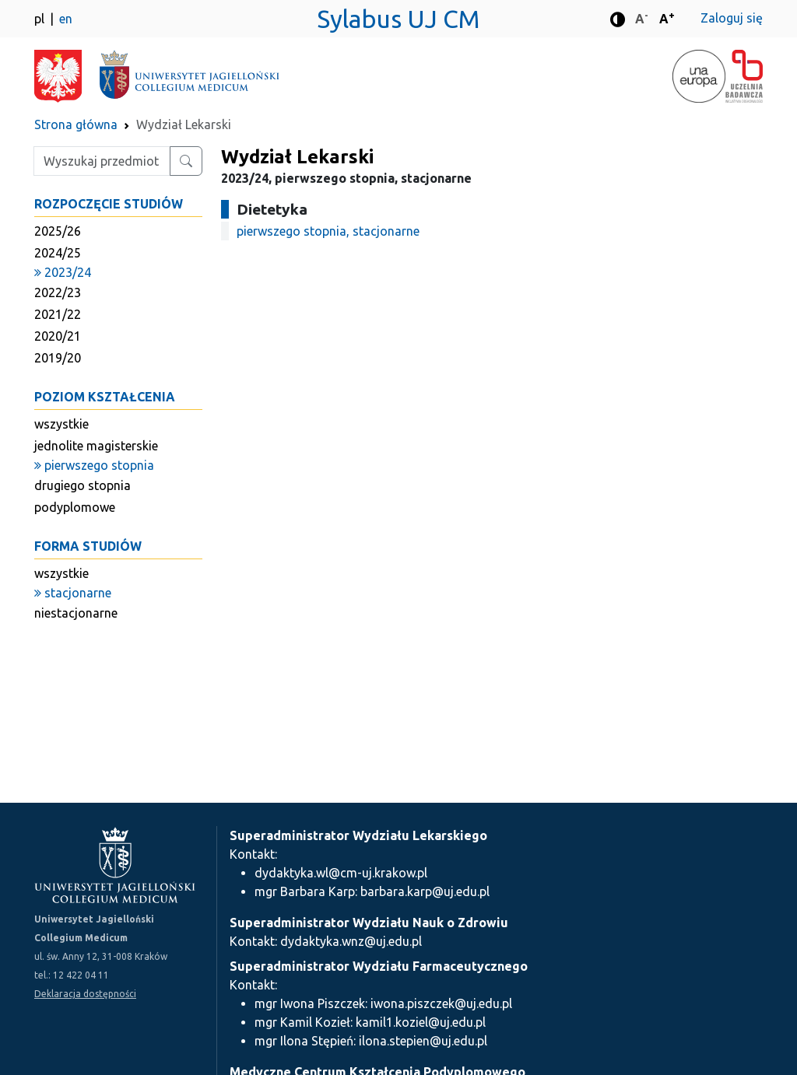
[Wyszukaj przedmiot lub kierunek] (186, 161)
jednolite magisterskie (96, 446)
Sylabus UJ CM (398, 19)
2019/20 (57, 358)
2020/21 (57, 336)
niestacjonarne (76, 613)
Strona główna (76, 124)
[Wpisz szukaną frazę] (101, 161)
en (65, 19)
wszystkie (61, 424)
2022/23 (57, 292)
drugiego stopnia (82, 485)
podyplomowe (74, 507)
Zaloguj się (731, 18)
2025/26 (57, 231)
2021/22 (57, 314)
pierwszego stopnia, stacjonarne (328, 231)
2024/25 (57, 253)
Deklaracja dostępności (85, 994)
